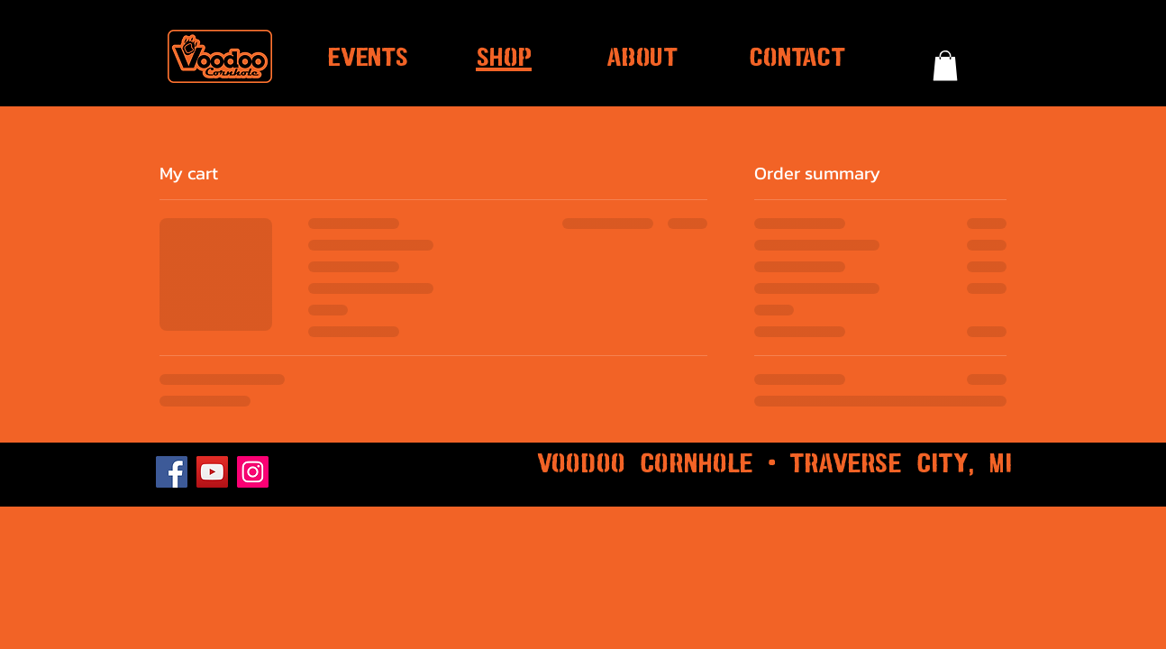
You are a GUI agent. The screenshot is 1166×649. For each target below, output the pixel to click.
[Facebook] (171, 472)
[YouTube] (212, 472)
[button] (945, 65)
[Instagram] (253, 472)
